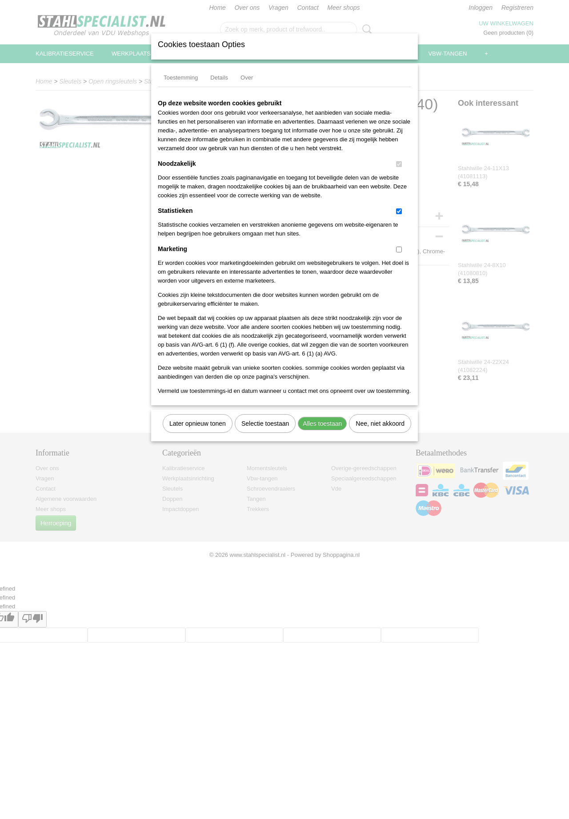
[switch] (399, 164)
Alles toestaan (322, 423)
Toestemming (181, 77)
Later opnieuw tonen (197, 423)
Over (246, 77)
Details (219, 77)
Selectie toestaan (265, 423)
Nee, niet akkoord (380, 423)
